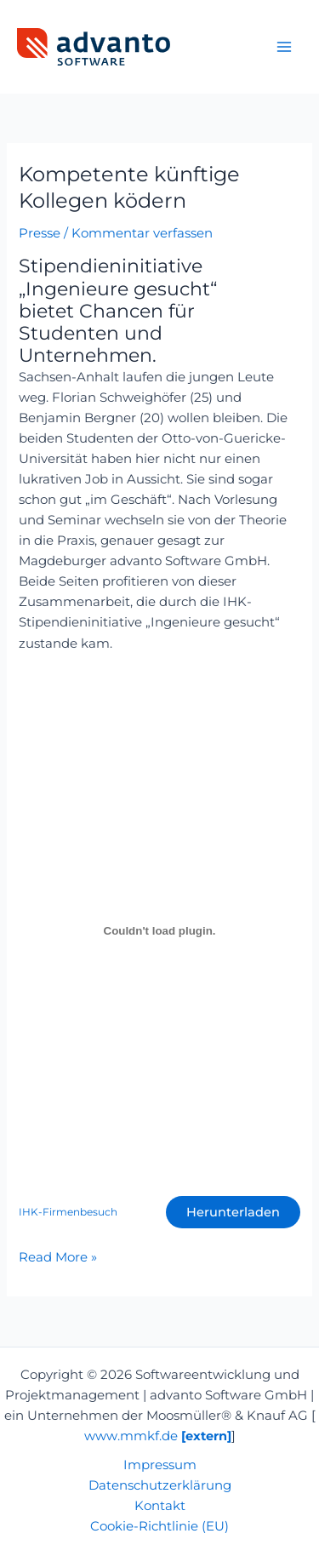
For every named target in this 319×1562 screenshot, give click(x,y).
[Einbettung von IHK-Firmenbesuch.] (159, 930)
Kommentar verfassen (142, 233)
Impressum (160, 1465)
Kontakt (159, 1505)
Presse (39, 233)
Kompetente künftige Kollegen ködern (129, 187)
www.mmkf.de (157, 1436)
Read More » (58, 1256)
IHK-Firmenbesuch (68, 1212)
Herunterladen (233, 1212)
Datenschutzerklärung (159, 1485)
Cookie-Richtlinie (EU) (159, 1526)
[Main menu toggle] (284, 47)
